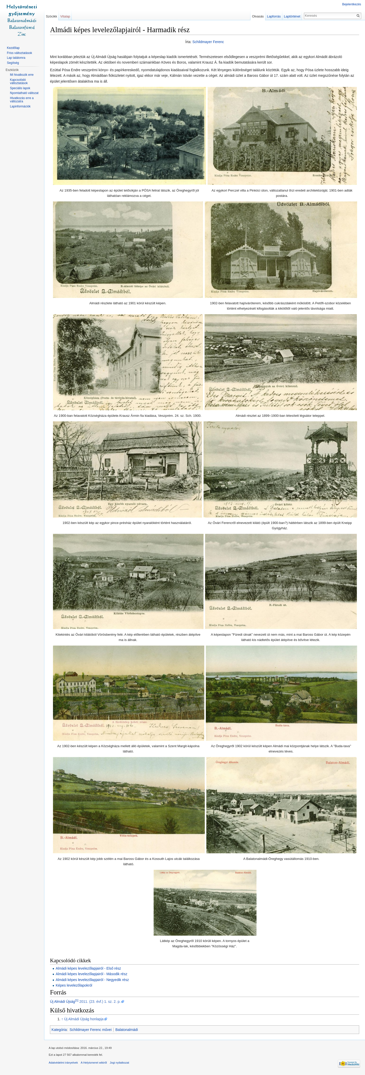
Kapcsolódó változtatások (19, 81)
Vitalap (66, 16)
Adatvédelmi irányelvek (64, 1063)
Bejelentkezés (351, 4)
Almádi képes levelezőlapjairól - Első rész (89, 969)
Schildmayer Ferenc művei (91, 1030)
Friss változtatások (19, 53)
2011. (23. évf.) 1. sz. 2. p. (101, 1002)
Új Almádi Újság (63, 1002)
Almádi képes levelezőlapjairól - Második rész (92, 974)
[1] (77, 1000)
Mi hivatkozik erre (21, 75)
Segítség (13, 63)
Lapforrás (273, 16)
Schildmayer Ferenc (208, 42)
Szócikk (52, 16)
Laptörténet (292, 16)
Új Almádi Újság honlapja (85, 1019)
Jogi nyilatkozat (120, 1063)
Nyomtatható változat (24, 93)
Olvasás (257, 16)
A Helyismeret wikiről (95, 1063)
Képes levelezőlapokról (75, 986)
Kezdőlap (13, 48)
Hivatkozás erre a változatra (21, 99)
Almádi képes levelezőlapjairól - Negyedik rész (93, 980)
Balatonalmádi (127, 1030)
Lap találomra (16, 58)
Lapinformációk (20, 106)
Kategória (60, 1030)
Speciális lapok (20, 88)
